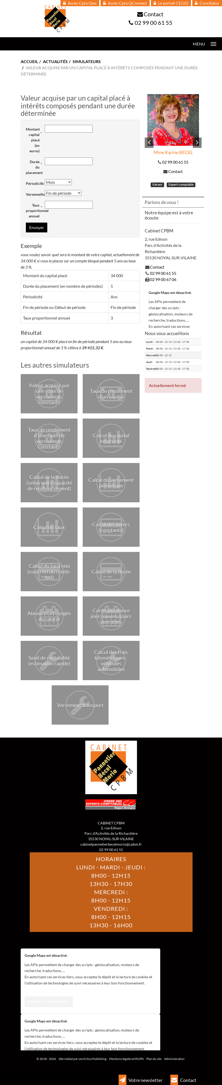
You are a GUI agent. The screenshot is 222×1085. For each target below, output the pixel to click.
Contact (153, 14)
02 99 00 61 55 (153, 22)
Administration (174, 1059)
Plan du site (154, 1059)
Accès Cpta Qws (80, 3)
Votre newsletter (141, 1080)
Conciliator (207, 3)
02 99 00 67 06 (163, 279)
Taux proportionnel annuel (34, 210)
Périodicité (34, 183)
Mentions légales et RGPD (126, 1059)
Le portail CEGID (171, 3)
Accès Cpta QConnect (125, 3)
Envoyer (36, 227)
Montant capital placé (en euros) (33, 140)
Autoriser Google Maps (49, 1001)
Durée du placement (34, 167)
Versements (34, 194)
